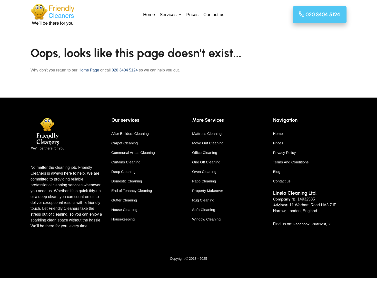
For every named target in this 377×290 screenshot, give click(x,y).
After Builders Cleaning (130, 133)
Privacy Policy (284, 152)
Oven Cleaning (204, 172)
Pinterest (319, 224)
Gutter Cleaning (124, 200)
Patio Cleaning (204, 181)
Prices (192, 14)
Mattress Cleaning (207, 133)
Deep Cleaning (123, 172)
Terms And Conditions (291, 162)
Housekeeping (123, 219)
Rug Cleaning (203, 200)
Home (149, 14)
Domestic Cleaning (126, 181)
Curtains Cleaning (125, 162)
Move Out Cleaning (207, 143)
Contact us (213, 14)
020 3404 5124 (125, 70)
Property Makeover (207, 191)
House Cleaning (124, 210)
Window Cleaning (206, 219)
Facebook (301, 224)
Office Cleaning (204, 152)
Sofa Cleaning (203, 210)
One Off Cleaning (206, 162)
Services (168, 14)
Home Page (89, 70)
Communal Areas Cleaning (133, 152)
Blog (276, 172)
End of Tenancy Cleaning (131, 191)
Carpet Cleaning (124, 143)
